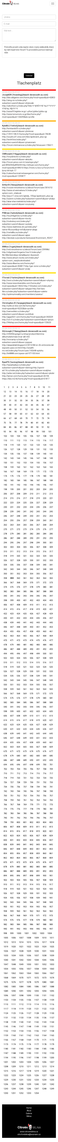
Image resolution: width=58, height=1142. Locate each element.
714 (31, 773)
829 (51, 836)
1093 (36, 991)
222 (5, 503)
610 (31, 716)
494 (5, 654)
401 (25, 600)
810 (31, 827)
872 (18, 862)
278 (5, 534)
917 (51, 884)
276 (44, 529)
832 (18, 840)
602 (31, 711)
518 (5, 667)
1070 (21, 978)
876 (44, 862)
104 (18, 436)
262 (5, 525)
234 (31, 507)
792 (18, 818)
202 (31, 489)
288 (18, 538)
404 (44, 600)
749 (51, 791)
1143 (44, 1022)
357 (51, 574)
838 (5, 844)
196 (44, 485)
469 (51, 636)
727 (12, 782)
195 (38, 485)
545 (25, 680)
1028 (21, 951)
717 (51, 773)
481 (25, 645)
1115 (44, 1004)
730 (31, 782)
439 (12, 622)
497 (25, 654)
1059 (44, 969)
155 (38, 463)
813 (51, 827)
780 (44, 809)
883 (38, 867)
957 (51, 907)
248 (18, 516)
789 (51, 813)
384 (18, 591)
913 (25, 884)
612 (44, 716)
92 (48, 427)
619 (38, 720)
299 (38, 543)
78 (21, 423)
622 (5, 725)
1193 (52, 1053)
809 (25, 827)
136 (18, 454)
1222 (6, 1075)
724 (44, 778)
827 (38, 836)
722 (31, 778)
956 (44, 907)
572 (44, 693)
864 (18, 858)
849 (25, 849)
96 (21, 432)
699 (38, 765)
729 (25, 782)
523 (38, 667)
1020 (13, 947)
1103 (6, 1000)
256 (18, 520)
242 (31, 511)
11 (49, 387)
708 (44, 769)
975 (12, 920)
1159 (6, 1035)
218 (31, 498)
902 (5, 880)
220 (44, 498)
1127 (29, 1013)
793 (25, 818)
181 (51, 476)
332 (44, 560)
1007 (21, 938)
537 (25, 676)
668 (44, 747)
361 (25, 578)
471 (12, 640)
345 (25, 569)
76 (10, 423)
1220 (44, 1071)
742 (5, 791)
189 (51, 480)
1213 (44, 1066)
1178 (44, 1044)
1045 (44, 960)
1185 (44, 1049)
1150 (44, 1026)
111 (12, 440)
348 (44, 569)
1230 (13, 1080)
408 (18, 605)
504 (18, 658)
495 (12, 654)
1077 (21, 982)
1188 (13, 1053)
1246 (29, 1089)
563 (38, 689)
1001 (26, 933)
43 (26, 405)
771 (38, 804)
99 (37, 432)
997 (51, 929)
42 (21, 405)
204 (44, 489)
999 (12, 933)
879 (12, 867)
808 (18, 827)
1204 (29, 1062)
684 (44, 756)
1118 (13, 1009)
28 (43, 396)
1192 (44, 1053)
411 (38, 605)
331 (38, 560)
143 (12, 458)
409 (25, 605)
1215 (6, 1071)
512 (18, 662)
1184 (36, 1049)
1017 (44, 942)
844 (44, 844)
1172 (52, 1040)
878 (5, 867)
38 (48, 400)
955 (38, 907)
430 (5, 618)
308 (44, 547)
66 (5, 418)
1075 (6, 982)
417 (25, 609)
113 (25, 440)
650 (31, 738)
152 (18, 463)
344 (18, 569)
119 (12, 445)
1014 (21, 942)
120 (18, 445)
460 (44, 631)
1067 (52, 973)
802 (31, 822)
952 (18, 907)
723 (38, 778)
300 (44, 543)
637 (51, 729)
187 (38, 480)
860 (44, 853)
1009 (36, 938)
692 (44, 760)
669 (51, 747)
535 (12, 676)
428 (44, 614)
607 (12, 716)
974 (5, 920)
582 (5, 702)
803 (38, 822)
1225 (29, 1075)
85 (10, 427)
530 (31, 671)
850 (31, 849)
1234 (44, 1080)
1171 (44, 1040)
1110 (6, 1004)
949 (51, 902)
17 (32, 392)
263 (12, 525)
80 (32, 423)
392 (18, 596)
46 (43, 405)
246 (5, 516)
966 (5, 915)
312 (18, 551)
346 (31, 569)
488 (18, 649)
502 (5, 658)
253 (51, 516)
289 (25, 538)
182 (5, 480)
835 (38, 840)
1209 (13, 1066)
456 (18, 631)
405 (51, 600)
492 (44, 649)
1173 (6, 1044)
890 (31, 871)
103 (12, 436)
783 (12, 813)
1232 (29, 1080)
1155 (29, 1031)
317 (51, 551)
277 (51, 529)
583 (12, 702)
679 (12, 756)
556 (44, 685)
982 (5, 924)
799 (12, 822)
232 (18, 507)
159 (12, 467)
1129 (44, 1013)
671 (12, 751)
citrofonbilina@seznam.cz (29, 1134)
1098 (21, 995)
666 (31, 747)
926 (5, 893)
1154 (21, 1031)
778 (31, 809)
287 (12, 538)
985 (25, 924)
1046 (52, 960)
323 (38, 556)
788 (44, 813)
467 (38, 636)
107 (38, 436)
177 (25, 476)
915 (38, 884)
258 (31, 520)
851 (38, 849)
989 (51, 924)
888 (18, 871)
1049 (21, 964)
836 (44, 840)
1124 (6, 1013)
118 (5, 445)
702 (5, 769)
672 (18, 751)
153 (25, 463)
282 (31, 534)
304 (18, 547)
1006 (13, 938)
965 (51, 911)
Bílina (29, 1116)
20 (48, 392)
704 (18, 769)
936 (18, 898)
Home (29, 1108)
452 (44, 627)
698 (31, 765)
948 (44, 902)
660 (44, 742)
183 (12, 480)
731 (38, 782)
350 (5, 574)
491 (38, 649)
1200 (52, 1058)
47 (48, 405)
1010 (44, 938)
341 (51, 565)
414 (5, 609)
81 (37, 423)
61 (26, 414)
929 (25, 893)
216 (18, 498)
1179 (52, 1044)
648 (18, 738)
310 (5, 551)
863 (12, 858)
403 (38, 600)
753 (25, 796)
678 (5, 756)
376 (18, 587)
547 (38, 680)
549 (51, 680)
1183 (29, 1049)
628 (44, 725)
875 (38, 862)
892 (44, 871)
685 (51, 756)
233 (25, 507)
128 (18, 449)
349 (51, 569)
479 (12, 645)
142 (5, 458)
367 (12, 582)
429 (51, 614)
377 (25, 587)
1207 (52, 1062)
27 (37, 396)
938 (31, 898)
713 (25, 773)
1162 (29, 1035)
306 (31, 547)
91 (43, 427)
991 (12, 929)
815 (12, 831)
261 (51, 520)
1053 (52, 964)
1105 (21, 1000)
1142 (36, 1022)
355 (38, 574)
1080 (44, 982)
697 (25, 765)
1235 (52, 1080)
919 (12, 889)
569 (25, 693)
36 (37, 400)
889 (25, 871)
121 (25, 445)
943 (12, 902)
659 (38, 742)
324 (44, 556)
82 (43, 423)
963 (38, 911)
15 (21, 392)
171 (38, 471)
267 (38, 525)
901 (51, 876)
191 (12, 485)
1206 (44, 1062)
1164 (44, 1035)
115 (38, 440)
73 (43, 418)
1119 (21, 1009)
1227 (44, 1075)
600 (18, 711)
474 (31, 640)
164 (44, 467)
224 (18, 503)
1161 (21, 1035)
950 (5, 907)
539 (38, 676)
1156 (36, 1031)
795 (38, 818)
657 (25, 742)
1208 (6, 1066)
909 (51, 880)
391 (12, 596)
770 (31, 804)
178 (31, 476)
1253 (29, 1093)
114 (31, 440)
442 (31, 622)
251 (38, 516)
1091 (21, 991)
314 (31, 551)
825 (25, 836)
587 (38, 702)
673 (25, 751)
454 (5, 631)
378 (31, 587)
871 (12, 862)
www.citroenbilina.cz (29, 1131)
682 (31, 756)
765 (51, 800)
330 (31, 560)
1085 (29, 986)
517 (51, 662)
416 (18, 609)
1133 (21, 1018)
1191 (36, 1053)
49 (10, 409)
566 (5, 693)
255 (12, 520)
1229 (6, 1080)
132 (44, 449)
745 (25, 791)
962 (31, 911)
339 (38, 565)
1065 (36, 973)
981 (51, 920)
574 (5, 698)
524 (44, 667)
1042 (21, 960)
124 (44, 445)
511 (12, 662)
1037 (36, 955)
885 (51, 867)
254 (5, 520)
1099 (29, 995)
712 (18, 773)
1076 (13, 982)
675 (38, 751)
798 (5, 822)
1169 (29, 1040)
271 (12, 529)
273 (25, 529)
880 (18, 867)
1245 (21, 1089)
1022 (29, 947)
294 (5, 543)
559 (12, 689)
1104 (13, 1000)
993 (25, 929)
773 (51, 804)
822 (5, 836)
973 (51, 915)
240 (18, 511)
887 (12, 871)
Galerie (29, 1113)
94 (10, 432)
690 (31, 760)
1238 (21, 1084)
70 (26, 418)
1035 (21, 955)
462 (5, 636)
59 (15, 414)
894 (5, 876)
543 (12, 680)
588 (44, 702)
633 (25, 729)
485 (51, 645)
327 (12, 560)
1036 (29, 955)
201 (25, 489)
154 (31, 463)
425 (25, 614)
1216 (13, 1071)
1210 (21, 1066)
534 (5, 676)
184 (18, 480)
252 (44, 516)
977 (25, 920)
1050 (29, 964)
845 (51, 844)
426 (31, 614)
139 (38, 454)
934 (5, 898)
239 (12, 511)
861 (51, 853)
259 (38, 520)
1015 (29, 942)
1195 (13, 1058)
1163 (36, 1035)
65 (48, 414)
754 (31, 796)
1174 (13, 1044)
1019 (6, 947)
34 (26, 400)
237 (51, 507)
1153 (13, 1031)
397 (51, 596)
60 (21, 414)
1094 (44, 991)
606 (5, 716)
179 (38, 476)
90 (37, 427)
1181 (13, 1049)
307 (38, 547)
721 (25, 778)
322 (31, 556)
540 (44, 676)
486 (5, 649)
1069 (13, 978)
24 (21, 396)
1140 (21, 1022)
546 (31, 680)
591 (12, 707)
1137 (52, 1018)
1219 (36, 1071)
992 (18, 929)
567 (12, 693)
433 (25, 618)
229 (51, 503)
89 (32, 427)
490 (31, 649)
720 (18, 778)
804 (44, 822)
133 (51, 449)
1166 (6, 1040)
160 (18, 467)
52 (26, 409)
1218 (29, 1071)
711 (12, 773)
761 (25, 800)
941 (51, 898)
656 (18, 742)
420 (44, 609)
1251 (13, 1093)
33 (21, 400)
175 (12, 476)
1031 (44, 951)
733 (51, 782)
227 (38, 503)
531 (38, 671)
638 (5, 733)
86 (15, 427)
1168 (21, 1040)
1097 (13, 995)
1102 (52, 995)
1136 (44, 1018)
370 (31, 582)
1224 (21, 1075)
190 (5, 485)
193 (25, 485)
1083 (13, 986)
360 (18, 578)
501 (51, 654)
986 (31, 924)
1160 (13, 1035)
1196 (21, 1058)
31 (10, 400)
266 (31, 525)
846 (5, 849)
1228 (52, 1075)
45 (37, 405)
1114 (36, 1004)
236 (44, 507)
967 (12, 915)
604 (44, 711)
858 (31, 853)
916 (44, 884)
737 (25, 787)
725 (51, 778)
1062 (13, 973)
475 (38, 640)
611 (38, 716)
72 (37, 418)
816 (18, 831)
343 (12, 569)
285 (51, 534)
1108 (44, 1000)
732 (44, 782)
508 (44, 658)
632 (18, 729)
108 (44, 436)
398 (5, 600)
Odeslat (29, 76)
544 (18, 680)
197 (51, 485)
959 (12, 911)
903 (12, 880)
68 (15, 418)
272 (18, 529)
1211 (29, 1066)
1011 (52, 938)
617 (25, 720)
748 (44, 791)
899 (38, 876)
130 (31, 449)
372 (44, 582)
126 (5, 449)
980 (44, 920)
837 (51, 840)
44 (32, 405)
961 (25, 911)
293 (51, 538)
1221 (52, 1071)
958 (5, 911)
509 (51, 658)
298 (31, 543)
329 (25, 560)
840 (18, 844)
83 (48, 423)
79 (26, 423)
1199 (44, 1058)
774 (5, 809)
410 (31, 605)
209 (25, 494)
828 (44, 836)
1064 (29, 973)
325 (51, 556)
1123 (52, 1009)
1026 (6, 951)
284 (44, 534)
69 (21, 418)
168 (18, 471)
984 (18, 924)
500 (44, 654)
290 (31, 538)
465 (25, 636)
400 (18, 600)
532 (44, 671)
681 (25, 756)
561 (25, 689)
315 (38, 551)
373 (51, 582)
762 (31, 800)
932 (44, 893)
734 (5, 787)
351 (12, 574)
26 (32, 396)
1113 (29, 1004)
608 (18, 716)
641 (25, 733)
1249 (52, 1089)
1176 (29, 1044)
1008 (29, 938)
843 (38, 844)
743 (12, 791)
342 (5, 569)
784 (18, 813)
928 (18, 893)
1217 (21, 1071)
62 (32, 414)
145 (25, 458)
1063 (21, 973)
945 (25, 902)
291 (38, 538)
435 (38, 618)
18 (37, 392)
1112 (21, 1004)
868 (44, 858)
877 (51, 862)
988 (44, 924)
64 (43, 414)
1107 (36, 1000)
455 (12, 631)
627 (38, 725)
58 (10, 414)
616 (18, 720)
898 (31, 876)
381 (51, 587)
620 (44, 720)
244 (44, 511)
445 (51, 622)
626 (31, 725)
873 (25, 862)
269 (51, 525)
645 (51, 733)
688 (18, 760)
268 (44, 525)
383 (12, 591)
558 (5, 689)
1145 (6, 1026)
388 (44, 591)
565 (51, 689)
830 (5, 840)
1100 (36, 995)
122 (31, 445)
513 (25, 662)
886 (5, 871)
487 (12, 649)
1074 (52, 978)
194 (31, 485)
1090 (13, 991)
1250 (6, 1093)
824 (18, 836)
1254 (36, 1093)
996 (44, 929)
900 (44, 876)
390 (5, 596)
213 (51, 494)
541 (51, 676)
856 (18, 853)
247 (12, 516)
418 (31, 609)
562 (31, 689)
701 (51, 765)
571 (38, 693)
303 (12, 547)
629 (51, 725)
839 (12, 844)
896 (18, 876)
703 (12, 769)
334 (5, 565)
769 (25, 804)
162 (31, 467)
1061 (6, 973)
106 (31, 436)
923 (38, 889)
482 (31, 645)
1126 (21, 1013)
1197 (29, 1058)
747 (38, 791)
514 (31, 662)
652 (44, 738)
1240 (36, 1084)
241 (25, 511)
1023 (36, 947)
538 (31, 676)
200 (18, 489)
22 (10, 396)
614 (5, 720)
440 (18, 622)
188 (44, 480)
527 (12, 671)
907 (38, 880)
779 (38, 809)
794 (31, 818)
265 (25, 525)
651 (38, 738)
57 (5, 414)
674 (31, 751)
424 (18, 614)
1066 (44, 973)
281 (25, 534)
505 (25, 658)
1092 (29, 991)
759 (12, 800)
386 (31, 591)
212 (44, 494)
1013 (13, 942)
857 (25, 853)
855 (12, 853)
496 (18, 654)
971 (38, 915)
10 (44, 387)
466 (31, 636)
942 (5, 902)
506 (31, 658)
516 (44, 662)
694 (5, 765)
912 (18, 884)
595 (38, 707)
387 (38, 591)
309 (51, 547)
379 (38, 587)
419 (38, 609)
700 (44, 765)
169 (25, 471)
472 (18, 640)
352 (18, 574)
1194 (6, 1058)
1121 (36, 1009)
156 (44, 463)
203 (38, 489)
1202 (13, 1062)
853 (51, 849)
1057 (29, 969)
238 (5, 511)
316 (44, 551)
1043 (29, 960)
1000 (19, 933)
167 (12, 471)
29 (48, 396)
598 (5, 711)
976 (18, 920)
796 (44, 818)
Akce (29, 1111)
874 (31, 862)
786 (31, 813)
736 (18, 787)
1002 (34, 933)
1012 (6, 942)
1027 (13, 951)
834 (31, 840)
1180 (6, 1049)
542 (5, 680)
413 (51, 605)
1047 (6, 964)
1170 (36, 1040)
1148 (29, 1026)
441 (25, 622)
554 (31, 685)
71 (32, 418)
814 (5, 831)
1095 (52, 991)
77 (15, 423)
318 (5, 556)
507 (38, 658)
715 (38, 773)
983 (12, 924)
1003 (42, 933)
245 (51, 511)
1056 (21, 969)
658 (31, 742)
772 (44, 804)
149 (51, 458)
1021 (21, 947)
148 (44, 458)
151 (12, 463)
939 (38, 898)
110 (5, 440)
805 (51, 822)
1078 (29, 982)
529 (25, 671)
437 (51, 618)
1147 (21, 1026)
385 (25, 591)
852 (44, 849)
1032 (52, 951)
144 (18, 458)
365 (51, 578)
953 (25, 907)
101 (50, 432)
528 (18, 671)
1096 (6, 995)
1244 (13, 1089)
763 (38, 800)
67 (10, 418)
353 (25, 574)
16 (26, 392)
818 (31, 831)
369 (25, 582)
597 (51, 707)
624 (18, 725)
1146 (13, 1026)
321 (25, 556)
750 (5, 796)
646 (5, 738)
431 (12, 618)
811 (38, 827)
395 (38, 596)
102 (5, 436)
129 (25, 449)
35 (32, 400)
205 (51, 489)
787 (38, 813)
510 (5, 662)
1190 (29, 1053)
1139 (13, 1022)
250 (31, 516)
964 (44, 911)
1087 (44, 986)
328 (18, 560)
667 (38, 747)
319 (12, 556)
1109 (52, 1000)
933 (51, 893)
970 (31, 915)
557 (51, 685)
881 (25, 867)
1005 (6, 938)
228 (44, 503)
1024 (44, 947)
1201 (6, 1062)
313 (25, 551)
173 (51, 471)
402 (31, 600)
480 (18, 645)
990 (5, 929)
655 (12, 742)
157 (51, 463)
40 (10, 405)
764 (44, 800)
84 (5, 427)
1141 (29, 1022)
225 (25, 503)
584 (18, 702)
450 (31, 627)
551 (12, 685)
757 (51, 796)
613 (51, 716)
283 (38, 534)
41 (15, 405)
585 (25, 702)
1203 (21, 1062)
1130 (52, 1013)
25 (26, 396)
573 (51, 693)
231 (12, 507)
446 (5, 627)
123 (38, 445)
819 (38, 831)
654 (5, 742)
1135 (36, 1018)
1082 (6, 986)
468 (44, 636)
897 (25, 876)
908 (44, 880)
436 (44, 618)
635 (38, 729)
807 (12, 827)
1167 (13, 1040)
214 (5, 498)
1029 (29, 951)
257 (25, 520)
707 (38, 769)
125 (51, 445)
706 (31, 769)
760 (18, 800)
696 (18, 765)
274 (31, 529)
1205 (36, 1062)
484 (44, 645)
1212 (36, 1066)
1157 (44, 1031)
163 (38, 467)
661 (51, 742)
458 (31, 631)
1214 (52, 1066)
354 (31, 574)
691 (38, 760)
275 (38, 529)
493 (51, 649)
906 (31, 880)
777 (25, 809)
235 (38, 507)
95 (15, 432)
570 (31, 693)
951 (12, 907)
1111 (13, 1004)
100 (43, 432)
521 (25, 667)
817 (25, 831)
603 (38, 711)
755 (38, 796)
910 (5, 884)
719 (12, 778)
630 (5, 729)
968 (18, 915)
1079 (36, 982)
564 (44, 689)
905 (25, 880)
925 (51, 889)
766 (5, 804)
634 (31, 729)
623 (12, 725)
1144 (52, 1022)
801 (25, 822)
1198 (36, 1058)
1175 (21, 1044)
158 (5, 467)
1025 (52, 947)
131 (38, 449)
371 (38, 582)
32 (15, 400)
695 (12, 765)
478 (5, 645)
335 (12, 565)
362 (31, 578)
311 (12, 551)
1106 (29, 1000)
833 (25, 840)
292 (44, 538)
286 (5, 538)
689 (25, 760)
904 (18, 880)
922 (31, 889)
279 (12, 534)
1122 (44, 1009)
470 (5, 640)
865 (25, 858)
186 (31, 480)
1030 (36, 951)
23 (15, 396)
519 (12, 667)
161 (25, 467)
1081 (52, 982)
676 (44, 751)
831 (12, 840)
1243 (6, 1089)
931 (38, 893)
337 (25, 565)
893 (51, 871)
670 (5, 751)
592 (18, 707)
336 (18, 565)
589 (51, 702)
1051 (36, 964)
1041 (13, 960)
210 (31, 494)
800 (18, 822)
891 (38, 871)
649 (25, 738)
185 (25, 480)
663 (12, 747)
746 (31, 791)
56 (48, 409)
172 (44, 471)
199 (12, 489)
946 (31, 902)
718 (5, 778)
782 (5, 813)
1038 (44, 955)
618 (31, 720)
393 (25, 596)
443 (38, 622)
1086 (36, 986)
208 (18, 494)
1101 (44, 995)
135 (12, 454)
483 (38, 645)
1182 (21, 1049)
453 (51, 627)
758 (5, 800)
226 (31, 503)
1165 (52, 1035)
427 (38, 614)
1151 (52, 1026)
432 (18, 618)
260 (44, 520)
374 (5, 587)
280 (18, 534)
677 (51, 751)
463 (12, 636)
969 (25, 915)
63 (37, 414)
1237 (13, 1084)
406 (5, 605)
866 (31, 858)
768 (18, 804)
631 (12, 729)
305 (25, 547)
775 (12, 809)
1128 (36, 1013)
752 (18, 796)
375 (12, 587)
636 (44, 729)
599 (12, 711)
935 (12, 898)
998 (5, 933)
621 (51, 720)
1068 (6, 978)
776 (18, 809)
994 (31, 929)
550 (5, 685)
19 (43, 392)
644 (44, 733)
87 (21, 427)
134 (5, 454)
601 (25, 711)
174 (5, 476)
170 (31, 471)
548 (44, 680)
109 (51, 436)
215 (12, 498)
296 (18, 543)
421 (51, 609)
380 (44, 587)
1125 (13, 1013)
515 (38, 662)
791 (12, 818)
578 (31, 698)
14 (15, 392)
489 (25, 649)
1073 (44, 978)
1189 (21, 1053)
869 (51, 858)
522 (31, 667)
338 (31, 565)
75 (5, 423)
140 (44, 454)
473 (25, 640)
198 (5, 489)
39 (5, 405)
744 (18, 791)
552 (18, 685)
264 (18, 525)
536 (18, 676)
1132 (13, 1018)
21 (5, 396)
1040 (6, 960)
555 (38, 685)
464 (18, 636)
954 (31, 907)
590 (5, 707)
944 (18, 902)
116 (44, 440)
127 (12, 449)
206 (5, 494)
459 (38, 631)
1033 (6, 955)
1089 (6, 991)
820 (44, 831)
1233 (36, 1080)
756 (44, 796)
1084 (21, 986)
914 (31, 884)
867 (38, 858)
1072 (36, 978)
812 (44, 827)
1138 (6, 1022)
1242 (52, 1084)
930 (31, 893)
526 (5, 671)
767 (12, 804)
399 (12, 600)
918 (5, 889)
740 (44, 787)
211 (38, 494)
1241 (44, 1084)
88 (26, 427)
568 (18, 693)
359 (12, 578)
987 (38, 924)
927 (12, 893)
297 (25, 543)
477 (51, 640)
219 (38, 498)
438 (5, 622)
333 (51, 560)
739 (38, 787)
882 (31, 867)
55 (43, 409)
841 (25, 844)
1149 (36, 1026)
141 (51, 454)
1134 (29, 1018)
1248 (44, 1089)
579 (38, 698)
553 (25, 685)
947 (38, 902)
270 (5, 529)
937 (25, 898)
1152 (6, 1031)
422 (5, 614)
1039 (52, 955)
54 (37, 409)
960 (18, 911)
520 (18, 667)
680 (18, 756)
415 (12, 609)
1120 (29, 1009)
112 (18, 440)
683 (38, 756)
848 (18, 849)
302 (5, 547)
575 (12, 698)
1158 (52, 1031)
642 (31, 733)
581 (51, 698)
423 (12, 614)
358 (5, 578)
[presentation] (23, 65)
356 (44, 574)
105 (25, 436)
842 (31, 844)
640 (18, 733)
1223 (13, 1075)
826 (31, 836)
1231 (21, 1080)
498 (31, 654)
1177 (36, 1044)
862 (5, 858)
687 (12, 760)
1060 (52, 969)
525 (51, 667)
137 (25, 454)
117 (51, 440)
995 (38, 929)
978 (31, 920)
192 (18, 485)
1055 (13, 969)
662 (5, 747)
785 (25, 813)
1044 (36, 960)
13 (10, 392)
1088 (52, 986)
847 (12, 849)
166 (5, 471)
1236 (6, 1084)
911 (12, 884)
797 (51, 818)
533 (51, 671)
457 (25, 631)
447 (12, 627)
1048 (13, 964)
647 (12, 738)
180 (44, 476)
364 (44, 578)
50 (15, 409)
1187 (6, 1053)
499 (38, 654)
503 (12, 658)
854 (5, 853)
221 (51, 498)
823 (12, 836)
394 (31, 596)
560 (18, 689)
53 (32, 409)
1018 (52, 942)
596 (44, 707)
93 (5, 432)
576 (18, 698)
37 (43, 400)
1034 (13, 955)
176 (18, 476)
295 (12, 543)
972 (44, 915)
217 (25, 498)
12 (5, 392)
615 (12, 720)
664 (18, 747)
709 (51, 769)
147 (38, 458)
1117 (6, 1009)
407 (12, 605)
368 (18, 582)
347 (38, 569)
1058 (36, 969)
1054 (6, 969)
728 (18, 782)
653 (51, 738)
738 (31, 787)
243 (38, 511)
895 (12, 876)
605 (51, 711)
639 (12, 733)
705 (25, 769)
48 (5, 409)
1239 (29, 1084)
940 (44, 898)
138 (31, 454)
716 (44, 773)
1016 (36, 942)
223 (12, 503)
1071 (29, 978)
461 (51, 631)
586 (31, 702)
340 (44, 565)
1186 (52, 1049)
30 (5, 400)
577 (25, 698)
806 (5, 827)
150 (5, 463)
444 (44, 622)
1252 (21, 1093)
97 (26, 432)
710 (5, 773)
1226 (36, 1075)
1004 (49, 933)
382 (5, 591)
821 (51, 831)
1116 (52, 1004)
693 (51, 760)
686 (5, 760)
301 (51, 543)
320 (18, 556)
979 (38, 920)
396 (44, 596)
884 (44, 867)
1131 (6, 1018)
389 (51, 591)
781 (51, 809)
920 (18, 889)
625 (25, 725)
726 (5, 782)
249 (25, 516)
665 (25, 747)
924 (44, 889)
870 (5, 862)
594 (31, 707)
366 (5, 582)
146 (31, 458)
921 (25, 889)
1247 (36, 1089)
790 (5, 818)
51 (21, 409)
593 (25, 707)
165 (51, 467)
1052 (44, 964)
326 (5, 560)
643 (38, 733)
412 (44, 605)
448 (18, 627)
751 (12, 796)
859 (38, 853)
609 (25, 716)
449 (25, 627)
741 (51, 787)
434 (31, 618)
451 (38, 627)
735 (12, 787)
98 (32, 432)
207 (12, 494)
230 (5, 507)
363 (38, 578)
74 (48, 418)
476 (44, 640)
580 (44, 698)
